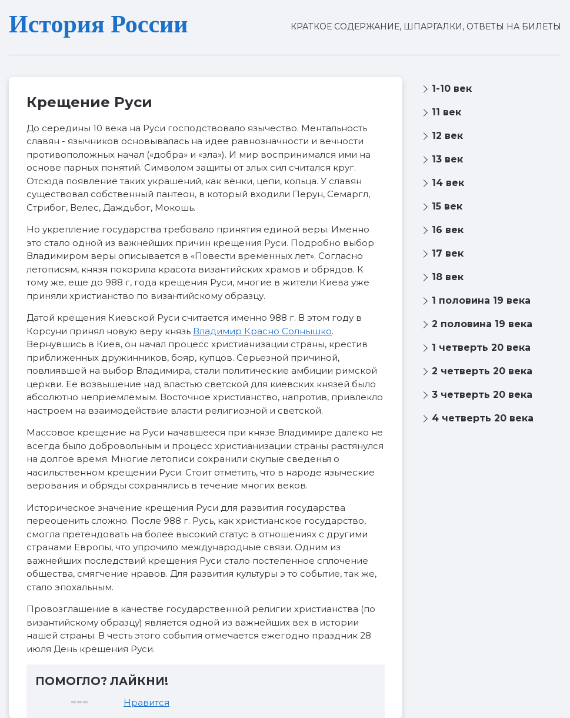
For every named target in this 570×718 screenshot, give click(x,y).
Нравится (146, 702)
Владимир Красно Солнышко (262, 331)
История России (98, 24)
